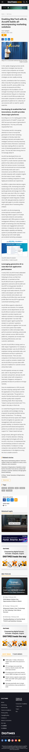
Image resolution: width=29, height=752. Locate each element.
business (11, 488)
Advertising (4, 705)
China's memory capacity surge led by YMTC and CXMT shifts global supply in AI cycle (15, 678)
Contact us (4, 718)
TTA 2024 (9, 490)
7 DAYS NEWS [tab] (17, 654)
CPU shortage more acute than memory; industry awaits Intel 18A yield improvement (14, 667)
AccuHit (4, 488)
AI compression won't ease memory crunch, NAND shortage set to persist (15, 673)
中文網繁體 (4, 725)
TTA (3, 490)
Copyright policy (5, 715)
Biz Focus (9, 14)
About (2, 702)
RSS (17, 711)
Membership (4, 707)
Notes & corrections (6, 720)
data (16, 488)
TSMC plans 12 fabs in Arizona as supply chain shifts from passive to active (15, 661)
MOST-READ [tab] (6, 654)
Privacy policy (4, 712)
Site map (3, 723)
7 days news (19, 706)
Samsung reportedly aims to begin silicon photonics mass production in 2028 (15, 685)
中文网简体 (4, 728)
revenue (22, 488)
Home (3, 14)
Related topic (7, 511)
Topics (17, 709)
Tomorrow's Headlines (21, 703)
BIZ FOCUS (6, 574)
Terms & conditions (6, 710)
